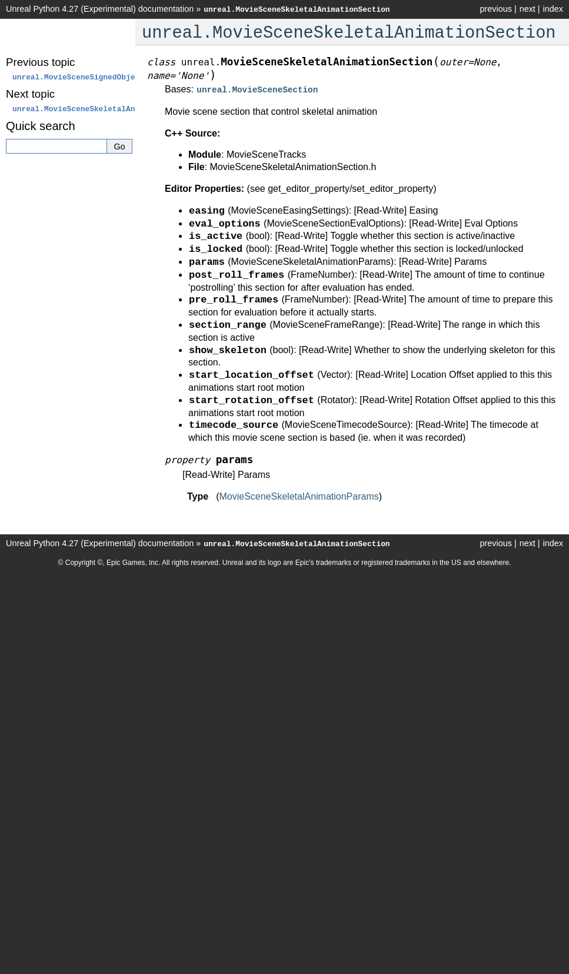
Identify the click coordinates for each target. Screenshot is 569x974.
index (553, 9)
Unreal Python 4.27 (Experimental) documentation (100, 9)
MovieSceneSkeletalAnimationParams (298, 495)
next (527, 9)
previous (495, 9)
